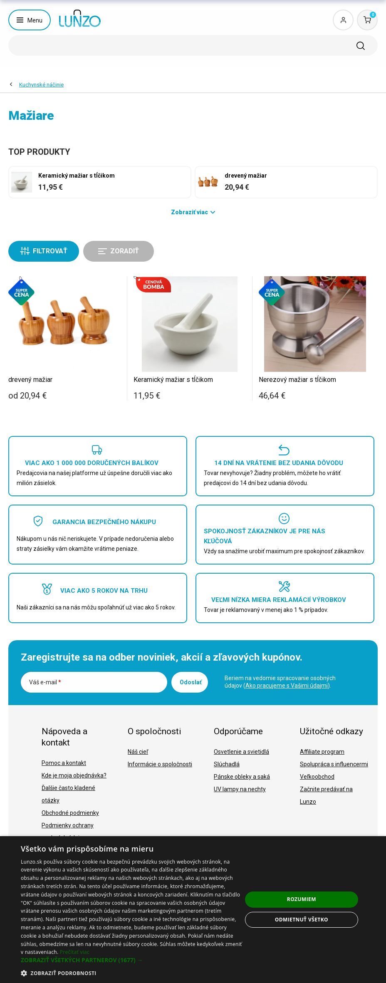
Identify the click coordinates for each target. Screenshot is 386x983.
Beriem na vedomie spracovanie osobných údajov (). (280, 682)
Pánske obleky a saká (242, 776)
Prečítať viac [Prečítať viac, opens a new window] (74, 952)
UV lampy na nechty (240, 789)
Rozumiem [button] (301, 899)
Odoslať (191, 682)
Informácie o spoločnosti (160, 764)
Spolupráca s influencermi (334, 764)
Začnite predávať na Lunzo (326, 795)
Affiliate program (322, 751)
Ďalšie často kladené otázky (68, 794)
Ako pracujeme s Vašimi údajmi (286, 685)
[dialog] (193, 909)
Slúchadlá (227, 764)
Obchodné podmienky (70, 813)
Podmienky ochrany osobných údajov (68, 831)
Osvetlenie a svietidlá (241, 751)
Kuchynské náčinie (41, 85)
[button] (131, 960)
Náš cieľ (138, 751)
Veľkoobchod (317, 776)
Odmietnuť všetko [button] (301, 919)
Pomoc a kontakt (64, 763)
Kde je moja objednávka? (74, 775)
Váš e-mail (45, 682)
